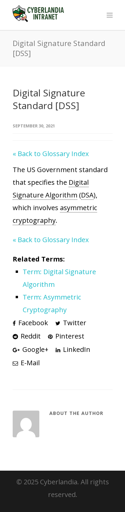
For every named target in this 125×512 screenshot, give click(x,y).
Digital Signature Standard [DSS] (49, 99)
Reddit (27, 336)
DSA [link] (87, 194)
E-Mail (26, 362)
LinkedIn (73, 349)
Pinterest (66, 336)
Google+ (30, 349)
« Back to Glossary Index (51, 153)
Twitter (70, 322)
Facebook (30, 322)
